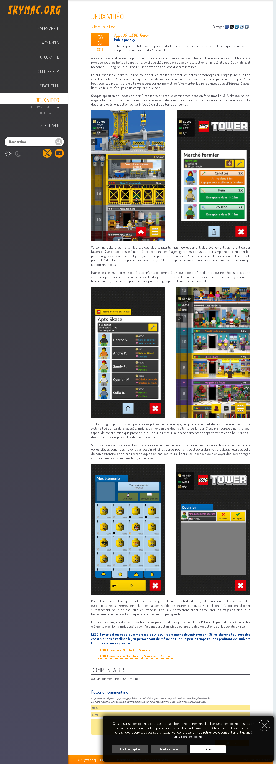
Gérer (208, 749)
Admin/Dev (50, 42)
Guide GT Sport (47, 112)
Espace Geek (48, 85)
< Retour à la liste (103, 27)
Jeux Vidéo (47, 100)
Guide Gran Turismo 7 (43, 106)
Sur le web (49, 125)
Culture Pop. (48, 71)
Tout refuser (169, 749)
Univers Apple (47, 28)
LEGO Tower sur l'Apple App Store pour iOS (129, 650)
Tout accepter (130, 749)
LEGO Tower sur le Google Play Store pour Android (135, 656)
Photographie (47, 57)
